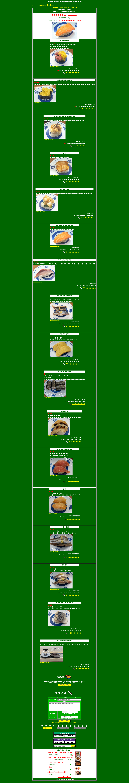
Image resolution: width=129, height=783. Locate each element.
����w (50, 5)
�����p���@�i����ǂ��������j (64, 724)
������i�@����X (68, 7)
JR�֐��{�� (42, 5)
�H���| (55, 7)
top (33, 5)
